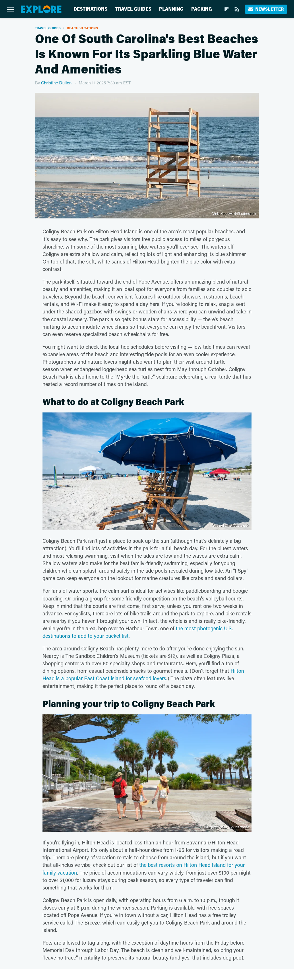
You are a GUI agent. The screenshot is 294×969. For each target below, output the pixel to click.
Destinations (90, 9)
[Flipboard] (226, 9)
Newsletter (266, 9)
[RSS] (237, 9)
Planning (171, 9)
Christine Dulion (56, 83)
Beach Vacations (82, 28)
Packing (201, 9)
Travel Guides (133, 9)
